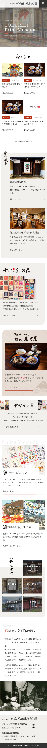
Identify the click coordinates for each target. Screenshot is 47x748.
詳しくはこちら (16, 199)
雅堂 (33, 736)
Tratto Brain (35, 745)
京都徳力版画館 (10, 739)
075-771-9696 (13, 727)
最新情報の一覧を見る (23, 141)
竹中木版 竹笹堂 (24, 736)
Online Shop (43, 6)
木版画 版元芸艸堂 (8, 736)
